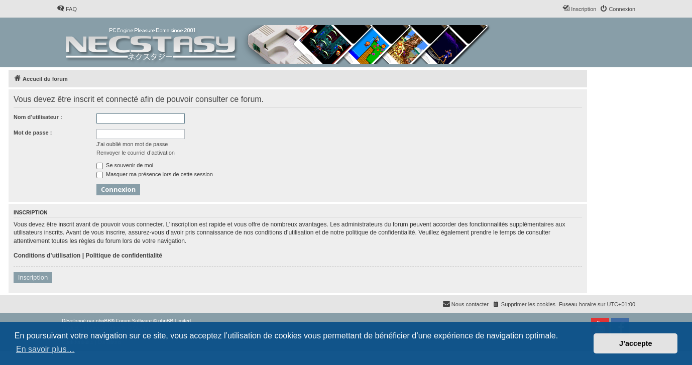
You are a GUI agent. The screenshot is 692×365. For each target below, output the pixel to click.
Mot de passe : (33, 133)
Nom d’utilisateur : (38, 117)
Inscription (33, 277)
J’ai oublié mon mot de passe (132, 144)
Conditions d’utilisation (47, 255)
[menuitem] (67, 9)
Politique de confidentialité (123, 255)
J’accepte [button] (635, 343)
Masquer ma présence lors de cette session (154, 174)
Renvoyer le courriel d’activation (135, 153)
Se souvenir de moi (124, 165)
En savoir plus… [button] (45, 349)
